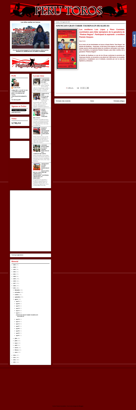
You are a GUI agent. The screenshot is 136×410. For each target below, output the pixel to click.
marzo (16, 347)
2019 (14, 278)
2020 (14, 276)
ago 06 (18, 328)
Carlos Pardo (16, 87)
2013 (14, 357)
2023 (14, 269)
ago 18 (18, 319)
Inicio (92, 101)
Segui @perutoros (16, 112)
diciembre (17, 290)
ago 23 (18, 310)
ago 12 (18, 324)
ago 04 (18, 331)
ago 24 (18, 308)
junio (16, 340)
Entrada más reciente (63, 101)
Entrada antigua (119, 101)
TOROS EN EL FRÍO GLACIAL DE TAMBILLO (45, 96)
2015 (14, 288)
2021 (14, 274)
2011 (14, 362)
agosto (16, 299)
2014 (14, 355)
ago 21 (18, 313)
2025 (14, 265)
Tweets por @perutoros (17, 255)
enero (16, 352)
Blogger (81, 406)
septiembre (18, 297)
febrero (17, 350)
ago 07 (18, 326)
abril (16, 345)
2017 (14, 283)
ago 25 (18, 306)
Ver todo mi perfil (15, 99)
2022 (14, 271)
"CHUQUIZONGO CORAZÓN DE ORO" (45, 81)
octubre (17, 294)
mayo (16, 343)
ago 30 (18, 303)
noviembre (17, 292)
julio (16, 338)
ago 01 (18, 335)
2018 (14, 281)
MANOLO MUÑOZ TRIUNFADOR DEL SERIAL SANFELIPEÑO (45, 131)
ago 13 (18, 321)
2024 (14, 267)
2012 (14, 359)
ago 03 (18, 333)
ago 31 (18, 301)
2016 (14, 285)
